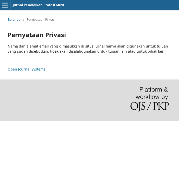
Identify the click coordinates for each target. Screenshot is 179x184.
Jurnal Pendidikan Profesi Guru (38, 5)
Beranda (14, 19)
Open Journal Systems (26, 69)
